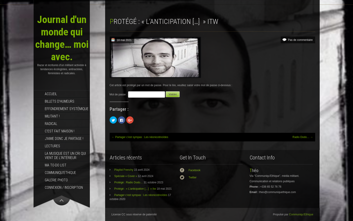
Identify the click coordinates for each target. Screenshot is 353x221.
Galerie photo (56, 180)
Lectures (52, 146)
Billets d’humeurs (59, 101)
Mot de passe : (137, 94)
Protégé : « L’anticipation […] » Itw (135, 188)
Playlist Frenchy (124, 169)
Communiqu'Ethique (301, 214)
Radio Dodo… (302, 137)
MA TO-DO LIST (55, 165)
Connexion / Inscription (64, 187)
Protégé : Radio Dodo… (128, 182)
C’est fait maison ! (59, 131)
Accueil (51, 94)
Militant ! (52, 116)
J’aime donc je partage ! (64, 138)
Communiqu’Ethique (60, 172)
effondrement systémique (66, 109)
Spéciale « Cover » (125, 176)
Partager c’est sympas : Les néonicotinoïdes (140, 137)
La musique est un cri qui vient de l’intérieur (65, 155)
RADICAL (51, 124)
